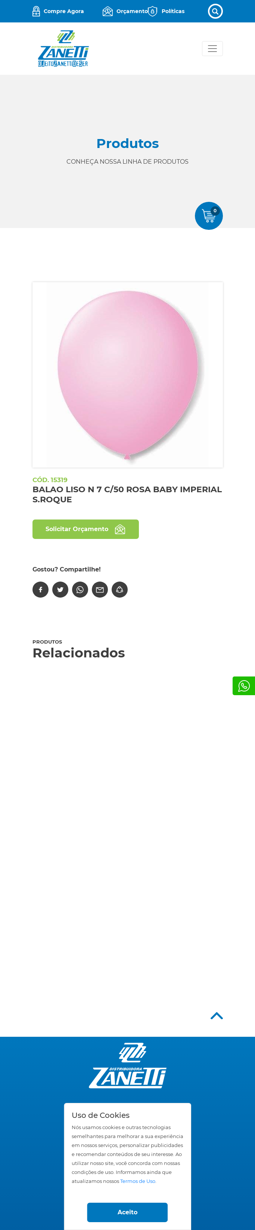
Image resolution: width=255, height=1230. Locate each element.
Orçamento (132, 11)
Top (217, 1015)
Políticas (173, 11)
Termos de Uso (137, 1181)
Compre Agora (64, 11)
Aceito (127, 1212)
